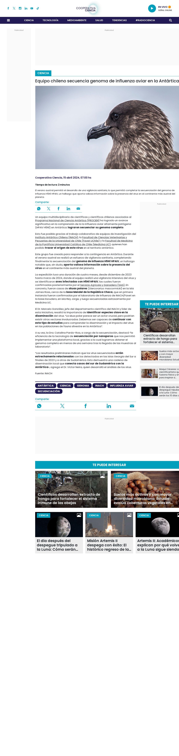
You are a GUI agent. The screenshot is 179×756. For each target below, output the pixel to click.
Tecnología (50, 20)
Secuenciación (49, 391)
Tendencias (119, 20)
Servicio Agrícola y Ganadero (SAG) (102, 285)
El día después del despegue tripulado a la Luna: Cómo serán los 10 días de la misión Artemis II (58, 545)
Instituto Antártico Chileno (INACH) (56, 237)
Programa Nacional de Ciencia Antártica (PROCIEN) (67, 220)
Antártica (46, 385)
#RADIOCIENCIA (145, 20)
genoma (83, 385)
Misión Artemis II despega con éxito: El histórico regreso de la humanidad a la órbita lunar (108, 545)
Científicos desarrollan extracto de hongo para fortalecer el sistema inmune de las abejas (69, 498)
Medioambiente (76, 20)
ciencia (65, 385)
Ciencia (29, 20)
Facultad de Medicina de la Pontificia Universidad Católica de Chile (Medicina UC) (84, 242)
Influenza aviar (121, 385)
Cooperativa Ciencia (48, 177)
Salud (99, 20)
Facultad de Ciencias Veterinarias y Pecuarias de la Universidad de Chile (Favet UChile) (81, 239)
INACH (99, 385)
